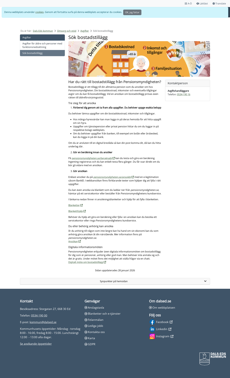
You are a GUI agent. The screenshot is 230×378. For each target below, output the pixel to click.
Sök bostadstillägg (32, 53)
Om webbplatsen (162, 307)
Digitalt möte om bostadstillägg (85, 262)
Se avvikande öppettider (36, 344)
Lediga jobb (93, 326)
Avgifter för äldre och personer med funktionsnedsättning (42, 45)
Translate (219, 3)
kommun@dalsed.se (43, 322)
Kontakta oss (94, 332)
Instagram (161, 336)
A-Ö (188, 3)
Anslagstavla (94, 307)
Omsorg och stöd (66, 30)
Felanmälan (93, 320)
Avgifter (84, 30)
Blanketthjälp (75, 211)
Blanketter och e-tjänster (102, 314)
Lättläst (202, 3)
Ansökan (73, 241)
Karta (89, 338)
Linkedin (160, 329)
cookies (39, 12)
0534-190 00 (39, 315)
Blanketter (74, 205)
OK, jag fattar (132, 12)
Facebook (161, 322)
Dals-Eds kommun (43, 30)
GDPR (89, 344)
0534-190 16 (183, 94)
